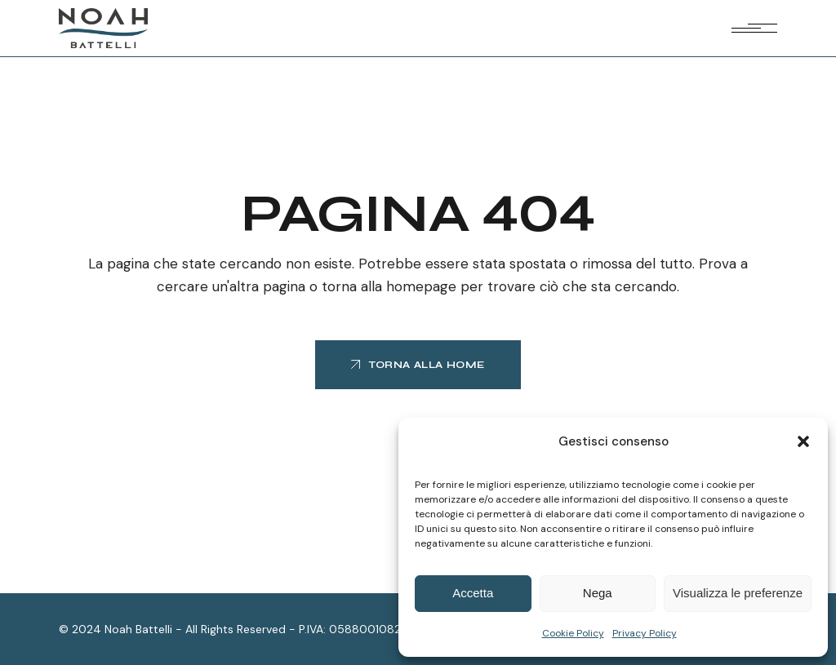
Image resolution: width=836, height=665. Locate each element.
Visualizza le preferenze (738, 593)
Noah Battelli (138, 629)
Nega (597, 593)
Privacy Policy (644, 633)
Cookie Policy (573, 633)
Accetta (472, 593)
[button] (803, 441)
